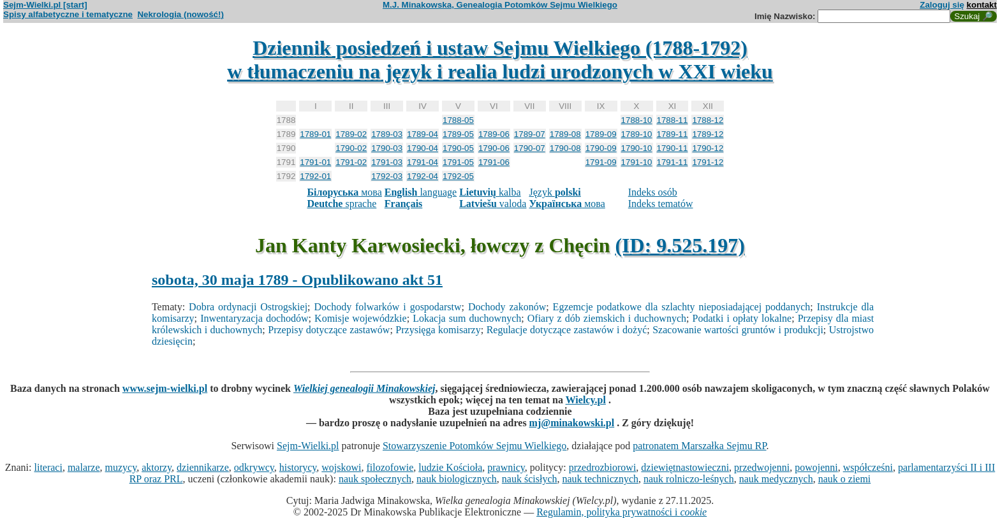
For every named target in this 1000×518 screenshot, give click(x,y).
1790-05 (458, 148)
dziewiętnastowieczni (685, 467)
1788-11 (672, 120)
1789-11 (672, 134)
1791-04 (422, 162)
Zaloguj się (942, 5)
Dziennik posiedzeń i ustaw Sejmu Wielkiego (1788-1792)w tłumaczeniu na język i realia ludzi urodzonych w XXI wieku (500, 59)
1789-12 (707, 134)
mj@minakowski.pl (572, 422)
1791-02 (351, 162)
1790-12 (707, 148)
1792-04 (422, 176)
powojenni (816, 467)
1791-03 (386, 162)
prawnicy (506, 467)
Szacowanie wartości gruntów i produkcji (737, 329)
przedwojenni (762, 467)
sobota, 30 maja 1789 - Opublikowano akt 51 (297, 279)
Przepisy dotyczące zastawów (329, 329)
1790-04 (422, 148)
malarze (84, 467)
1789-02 (351, 134)
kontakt (982, 5)
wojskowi (341, 467)
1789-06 (494, 134)
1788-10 (636, 120)
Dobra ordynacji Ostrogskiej (248, 306)
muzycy (121, 467)
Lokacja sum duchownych (467, 318)
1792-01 (315, 176)
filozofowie (390, 467)
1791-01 (315, 162)
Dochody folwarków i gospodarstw (387, 306)
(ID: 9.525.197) (680, 245)
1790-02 (351, 148)
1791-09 (601, 162)
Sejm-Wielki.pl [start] (45, 5)
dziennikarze (203, 467)
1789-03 (386, 134)
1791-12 (707, 162)
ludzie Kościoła (450, 467)
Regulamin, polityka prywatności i (621, 512)
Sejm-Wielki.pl (308, 445)
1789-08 (565, 134)
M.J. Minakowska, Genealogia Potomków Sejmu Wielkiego (500, 5)
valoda (492, 203)
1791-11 (672, 162)
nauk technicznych (600, 478)
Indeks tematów (660, 203)
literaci (48, 467)
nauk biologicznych (456, 478)
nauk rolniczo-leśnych (688, 478)
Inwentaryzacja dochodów (254, 318)
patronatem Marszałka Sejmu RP (699, 445)
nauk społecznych (375, 478)
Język (554, 192)
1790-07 (529, 148)
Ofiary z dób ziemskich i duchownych (606, 318)
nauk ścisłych (529, 478)
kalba (489, 192)
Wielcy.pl (586, 399)
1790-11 (672, 148)
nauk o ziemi (844, 478)
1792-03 (386, 176)
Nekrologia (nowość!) (180, 14)
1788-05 (458, 120)
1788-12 (707, 120)
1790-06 (494, 148)
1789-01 (315, 134)
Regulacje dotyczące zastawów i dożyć (567, 329)
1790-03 (386, 148)
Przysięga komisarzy (437, 329)
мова (344, 192)
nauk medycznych (776, 478)
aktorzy (157, 467)
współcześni (868, 467)
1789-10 (636, 134)
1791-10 (636, 162)
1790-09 (601, 148)
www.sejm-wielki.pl (164, 388)
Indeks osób (652, 192)
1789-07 (529, 134)
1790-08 (565, 148)
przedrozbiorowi (602, 467)
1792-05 (458, 176)
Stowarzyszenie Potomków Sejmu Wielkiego (474, 445)
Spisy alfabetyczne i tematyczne (68, 14)
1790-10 (636, 148)
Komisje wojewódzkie (360, 318)
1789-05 (458, 134)
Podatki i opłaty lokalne (742, 318)
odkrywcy (254, 467)
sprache (341, 203)
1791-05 (458, 162)
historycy (298, 467)
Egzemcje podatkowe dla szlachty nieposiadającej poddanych (682, 306)
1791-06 (494, 162)
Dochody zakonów (507, 306)
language (421, 192)
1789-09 (601, 134)
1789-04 (422, 134)
